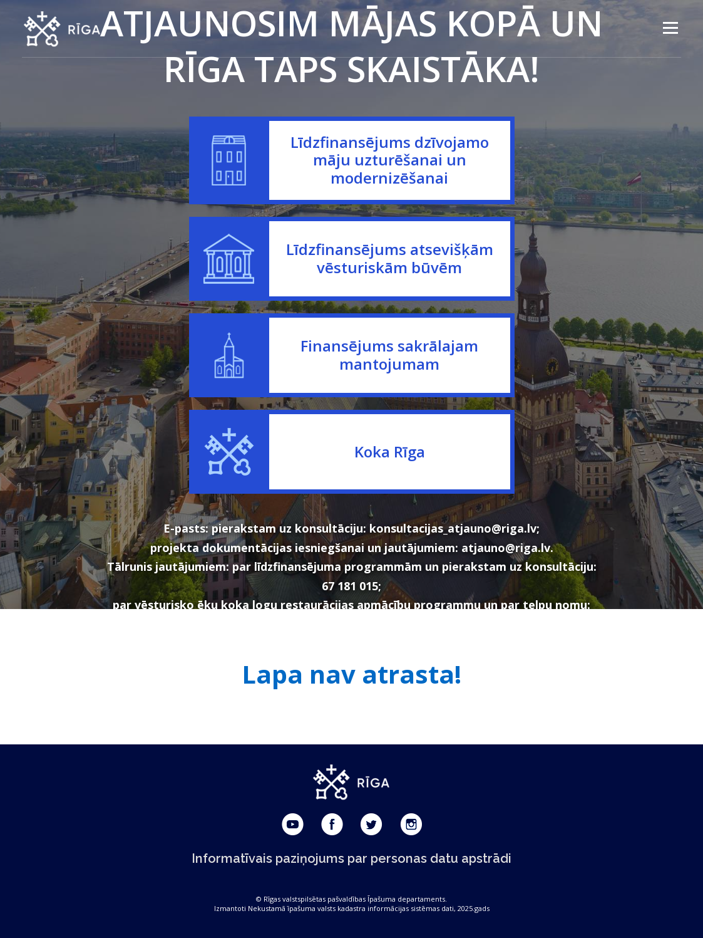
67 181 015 (350, 585)
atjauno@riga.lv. (507, 547)
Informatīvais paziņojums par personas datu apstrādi (351, 858)
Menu (670, 28)
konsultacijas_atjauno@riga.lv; (454, 528)
